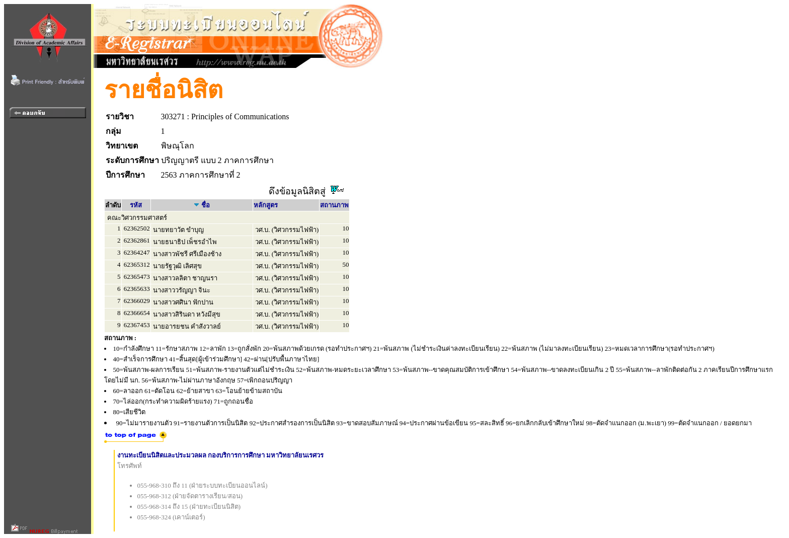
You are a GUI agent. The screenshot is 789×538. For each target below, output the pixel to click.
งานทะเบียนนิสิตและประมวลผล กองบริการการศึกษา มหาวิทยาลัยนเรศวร (220, 455)
